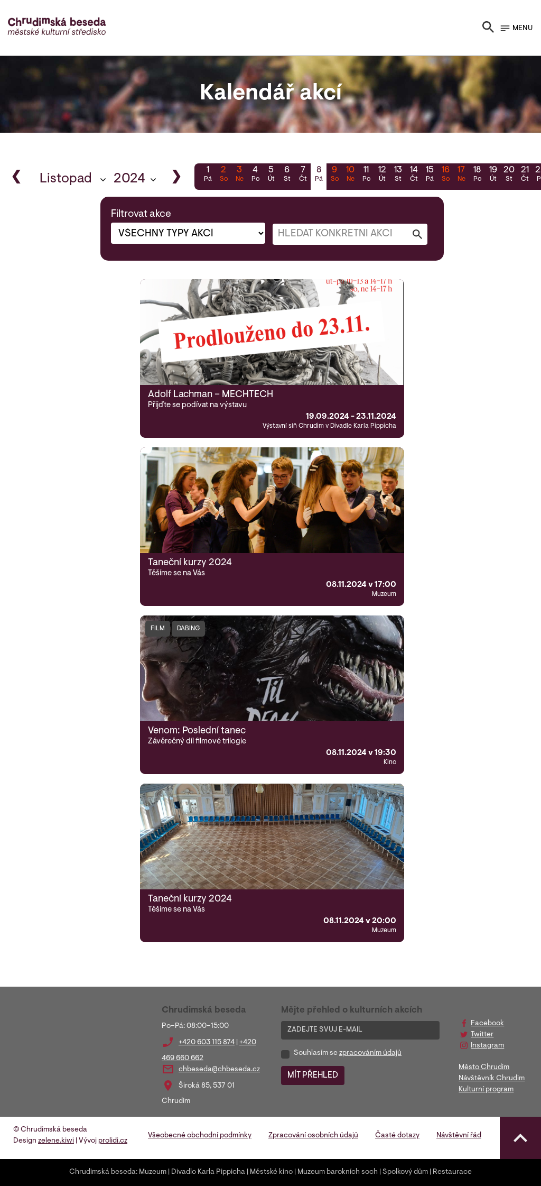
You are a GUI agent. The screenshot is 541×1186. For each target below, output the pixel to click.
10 (350, 175)
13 (398, 175)
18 (477, 175)
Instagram (487, 1046)
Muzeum (152, 1172)
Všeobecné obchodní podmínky (199, 1135)
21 (525, 175)
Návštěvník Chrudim (492, 1078)
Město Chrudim (484, 1067)
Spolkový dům (405, 1172)
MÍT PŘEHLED (312, 1075)
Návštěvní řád (458, 1135)
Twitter (482, 1034)
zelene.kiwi (56, 1141)
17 (461, 175)
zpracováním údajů (370, 1053)
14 (414, 175)
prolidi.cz (112, 1141)
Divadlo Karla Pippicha (208, 1172)
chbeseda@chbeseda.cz (219, 1069)
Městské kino (271, 1172)
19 (493, 175)
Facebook (487, 1023)
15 (429, 175)
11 (366, 175)
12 (382, 175)
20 (509, 175)
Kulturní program (486, 1089)
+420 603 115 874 (207, 1042)
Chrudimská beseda (102, 1172)
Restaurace (452, 1172)
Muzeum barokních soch (337, 1172)
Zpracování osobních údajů (313, 1135)
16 (445, 175)
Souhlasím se (348, 1053)
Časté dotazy (397, 1135)
